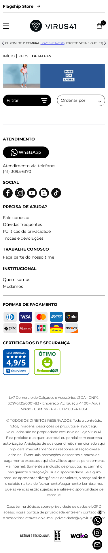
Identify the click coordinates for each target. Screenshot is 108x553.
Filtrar (27, 100)
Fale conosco (16, 217)
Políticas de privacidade (27, 231)
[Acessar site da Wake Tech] (79, 535)
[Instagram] (97, 533)
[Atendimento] (97, 545)
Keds (23, 56)
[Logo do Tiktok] (56, 193)
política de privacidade (45, 512)
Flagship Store (21, 6)
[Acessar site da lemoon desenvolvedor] (43, 536)
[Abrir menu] (6, 26)
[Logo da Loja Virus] (53, 26)
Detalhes (41, 56)
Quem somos (16, 279)
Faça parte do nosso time (28, 257)
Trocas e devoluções (23, 238)
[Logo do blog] (44, 193)
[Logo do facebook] (8, 193)
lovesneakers (53, 43)
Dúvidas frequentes (22, 224)
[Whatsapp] (97, 520)
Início (9, 56)
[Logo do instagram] (20, 193)
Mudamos (13, 286)
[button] (3, 43)
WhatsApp (26, 152)
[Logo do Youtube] (32, 193)
